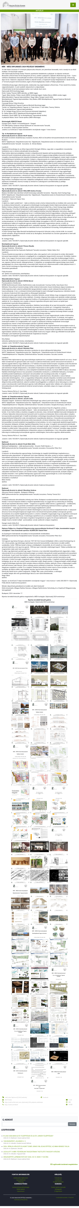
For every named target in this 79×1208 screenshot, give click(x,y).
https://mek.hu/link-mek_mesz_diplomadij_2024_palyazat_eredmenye (24, 1102)
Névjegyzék (58, 1189)
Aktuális (13, 1143)
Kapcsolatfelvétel (21, 1199)
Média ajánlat (21, 1189)
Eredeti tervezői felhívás (24, 1143)
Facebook (45, 1097)
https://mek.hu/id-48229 (11, 1104)
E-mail (70, 1100)
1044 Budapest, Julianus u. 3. (14, 1141)
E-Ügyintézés (58, 1191)
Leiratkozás (58, 1180)
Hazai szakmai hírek (24, 1138)
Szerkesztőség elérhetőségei (20, 1187)
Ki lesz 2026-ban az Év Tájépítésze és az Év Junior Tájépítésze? (28, 1136)
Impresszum (20, 1191)
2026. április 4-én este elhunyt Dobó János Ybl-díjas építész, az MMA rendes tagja (36, 1146)
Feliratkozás (58, 1178)
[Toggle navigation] (73, 5)
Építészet (14, 1138)
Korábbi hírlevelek (58, 1182)
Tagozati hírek (21, 1154)
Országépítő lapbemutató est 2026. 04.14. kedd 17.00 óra (25, 1157)
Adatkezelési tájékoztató (21, 1178)
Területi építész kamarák (58, 1187)
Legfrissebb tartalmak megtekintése (64, 1164)
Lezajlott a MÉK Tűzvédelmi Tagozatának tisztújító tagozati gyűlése (31, 1152)
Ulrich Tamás (8, 1100)
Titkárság (20, 1182)
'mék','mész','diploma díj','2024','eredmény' (16, 1097)
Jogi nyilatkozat (20, 1180)
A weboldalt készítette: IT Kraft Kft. (65, 1197)
